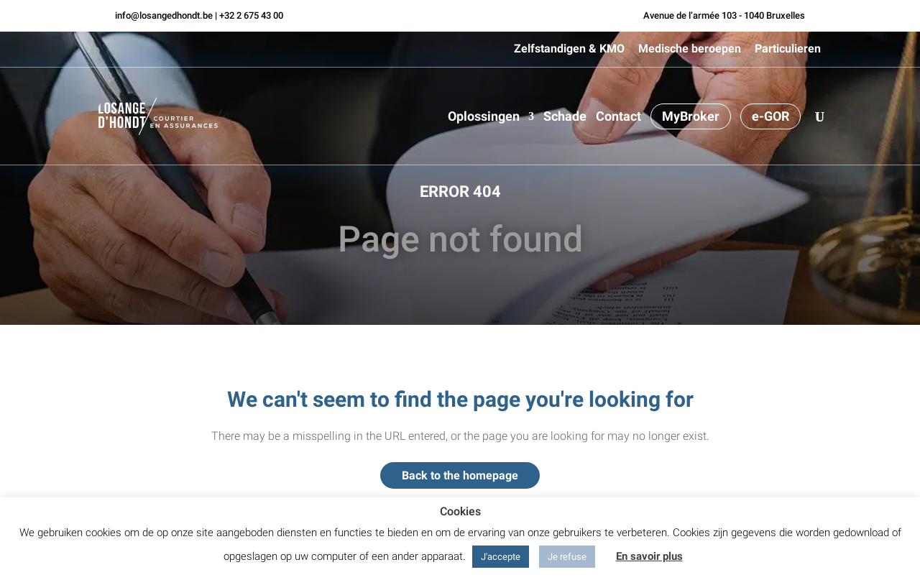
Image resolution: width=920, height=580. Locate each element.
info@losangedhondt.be (164, 15)
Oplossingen (484, 117)
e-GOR (770, 116)
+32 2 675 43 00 (251, 15)
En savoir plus (649, 556)
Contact (618, 117)
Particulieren (788, 49)
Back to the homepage (460, 475)
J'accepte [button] (500, 556)
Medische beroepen (689, 49)
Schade (564, 117)
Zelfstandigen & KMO (569, 49)
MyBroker (690, 116)
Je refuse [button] (567, 556)
